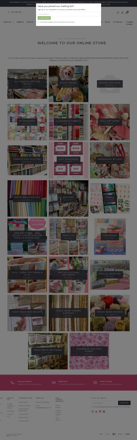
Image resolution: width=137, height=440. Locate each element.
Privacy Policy (70, 22)
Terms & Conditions (59, 22)
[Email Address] (68, 14)
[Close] (98, 6)
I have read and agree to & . (56, 22)
